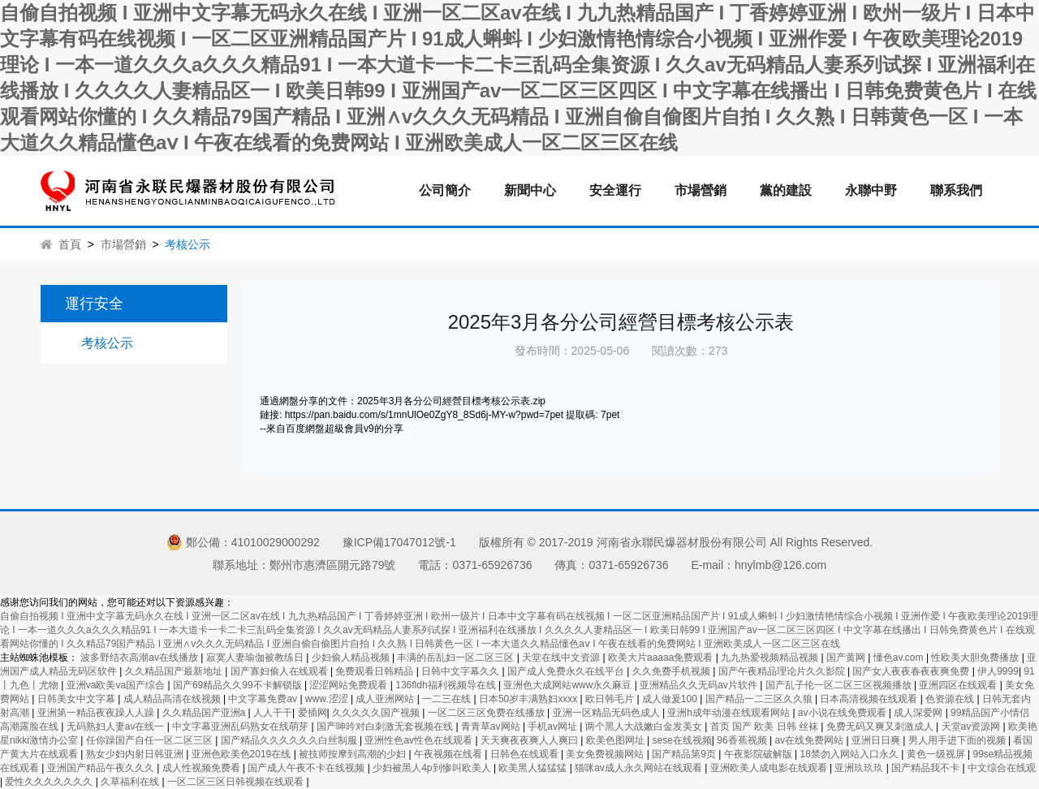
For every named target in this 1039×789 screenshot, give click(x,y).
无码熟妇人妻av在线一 (117, 726)
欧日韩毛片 (610, 699)
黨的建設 (786, 190)
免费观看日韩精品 (375, 671)
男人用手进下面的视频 (958, 740)
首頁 (69, 244)
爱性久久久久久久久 (50, 781)
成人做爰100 (671, 699)
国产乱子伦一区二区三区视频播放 (839, 685)
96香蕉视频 (743, 740)
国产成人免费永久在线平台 (567, 671)
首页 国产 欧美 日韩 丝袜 (765, 726)
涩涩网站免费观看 (349, 685)
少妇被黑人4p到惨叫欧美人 (433, 768)
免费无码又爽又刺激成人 (881, 726)
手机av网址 (554, 726)
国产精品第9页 (685, 754)
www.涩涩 (328, 699)
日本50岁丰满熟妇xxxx (529, 699)
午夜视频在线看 (449, 754)
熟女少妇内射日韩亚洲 (136, 754)
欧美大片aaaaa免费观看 (662, 657)
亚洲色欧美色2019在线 (243, 754)
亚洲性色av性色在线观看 (419, 740)
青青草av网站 (492, 726)
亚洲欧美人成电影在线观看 (770, 768)
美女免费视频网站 (606, 754)
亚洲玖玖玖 (860, 768)
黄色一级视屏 (937, 754)
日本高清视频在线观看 (870, 699)
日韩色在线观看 (525, 754)
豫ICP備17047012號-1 (399, 542)
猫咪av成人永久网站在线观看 (640, 768)
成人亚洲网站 (386, 699)
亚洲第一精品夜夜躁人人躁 (97, 712)
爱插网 (312, 712)
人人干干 (272, 712)
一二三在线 (447, 699)
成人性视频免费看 (202, 768)
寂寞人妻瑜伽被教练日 (256, 657)
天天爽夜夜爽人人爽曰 (530, 740)
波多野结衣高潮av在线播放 (140, 657)
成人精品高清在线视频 (173, 699)
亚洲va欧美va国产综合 (117, 685)
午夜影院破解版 (759, 754)
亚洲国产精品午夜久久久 (102, 768)
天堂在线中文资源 (562, 657)
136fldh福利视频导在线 (446, 685)
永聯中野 (871, 190)
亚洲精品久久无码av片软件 (700, 685)
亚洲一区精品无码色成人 (607, 712)
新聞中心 (530, 190)
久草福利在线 (131, 781)
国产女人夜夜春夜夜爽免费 (912, 671)
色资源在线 (950, 699)
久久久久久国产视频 (377, 712)
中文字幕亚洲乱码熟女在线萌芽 (241, 726)
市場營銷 (700, 190)
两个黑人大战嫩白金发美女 (645, 726)
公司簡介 (445, 190)
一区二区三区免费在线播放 (487, 712)
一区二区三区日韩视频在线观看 (236, 781)
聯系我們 (956, 190)
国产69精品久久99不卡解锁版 (238, 685)
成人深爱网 (919, 712)
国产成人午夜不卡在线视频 (307, 768)
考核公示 (107, 343)
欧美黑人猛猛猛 (533, 768)
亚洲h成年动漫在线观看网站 (729, 712)
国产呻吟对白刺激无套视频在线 (386, 726)
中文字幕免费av (264, 699)
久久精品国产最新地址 (175, 671)
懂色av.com (899, 657)
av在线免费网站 (810, 740)
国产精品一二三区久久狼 (760, 699)
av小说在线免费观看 (843, 712)
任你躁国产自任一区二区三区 (150, 740)
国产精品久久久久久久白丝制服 (290, 740)
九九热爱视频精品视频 (771, 657)
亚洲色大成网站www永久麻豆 (568, 685)
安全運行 (615, 190)
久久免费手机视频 (672, 671)
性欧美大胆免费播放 (976, 657)
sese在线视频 (681, 740)
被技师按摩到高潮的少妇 (353, 754)
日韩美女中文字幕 (77, 699)
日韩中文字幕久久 (461, 671)
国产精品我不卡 (926, 768)
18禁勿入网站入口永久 (851, 754)
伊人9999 (998, 671)
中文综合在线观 (1002, 768)
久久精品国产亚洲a (205, 712)
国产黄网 (847, 657)
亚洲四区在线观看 (959, 685)
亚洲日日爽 (877, 740)
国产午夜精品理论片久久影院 (782, 671)
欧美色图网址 (616, 740)
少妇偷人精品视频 (352, 657)
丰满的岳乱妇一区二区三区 (456, 657)
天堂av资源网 (972, 726)
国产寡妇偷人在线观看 (280, 671)
